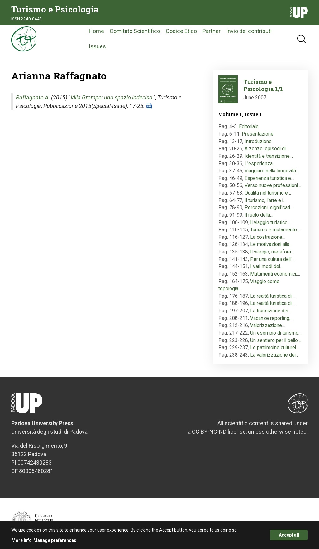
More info (22, 542)
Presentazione (258, 134)
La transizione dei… (270, 311)
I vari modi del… (266, 266)
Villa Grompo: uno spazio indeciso (111, 97)
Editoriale (249, 126)
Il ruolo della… (259, 215)
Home (96, 31)
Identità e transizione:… (269, 156)
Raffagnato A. (33, 97)
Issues (97, 46)
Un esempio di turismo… (276, 333)
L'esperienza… (260, 163)
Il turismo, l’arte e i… (265, 200)
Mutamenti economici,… (275, 274)
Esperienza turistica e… (269, 178)
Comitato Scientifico (135, 31)
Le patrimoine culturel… (274, 347)
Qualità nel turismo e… (268, 193)
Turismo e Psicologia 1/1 (263, 85)
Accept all (289, 537)
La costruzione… (267, 237)
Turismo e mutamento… (275, 230)
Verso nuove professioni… (273, 185)
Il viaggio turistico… (270, 222)
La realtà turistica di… (272, 296)
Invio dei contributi (249, 31)
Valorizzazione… (267, 325)
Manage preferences (54, 542)
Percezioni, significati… (269, 207)
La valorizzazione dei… (274, 355)
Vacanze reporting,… (271, 318)
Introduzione (258, 141)
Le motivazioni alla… (271, 244)
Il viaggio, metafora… (272, 252)
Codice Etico (181, 31)
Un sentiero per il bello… (275, 340)
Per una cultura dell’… (272, 259)
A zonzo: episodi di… (267, 149)
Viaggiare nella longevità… (272, 171)
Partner (211, 31)
